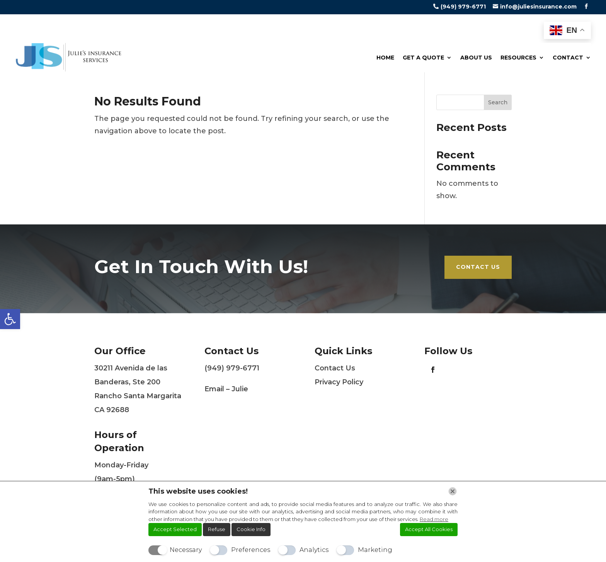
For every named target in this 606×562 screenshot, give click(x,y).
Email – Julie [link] (226, 389)
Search (497, 102)
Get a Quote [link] (423, 57)
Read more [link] (434, 519)
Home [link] (385, 57)
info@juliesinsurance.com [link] (538, 6)
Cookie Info (251, 529)
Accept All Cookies (429, 529)
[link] (10, 319)
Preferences (250, 550)
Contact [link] (568, 57)
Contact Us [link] (478, 266)
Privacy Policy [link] (339, 382)
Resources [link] (518, 57)
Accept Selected (175, 529)
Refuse (216, 529)
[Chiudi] (453, 491)
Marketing (375, 550)
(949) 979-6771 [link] (463, 6)
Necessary (186, 550)
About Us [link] (476, 57)
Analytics (314, 550)
